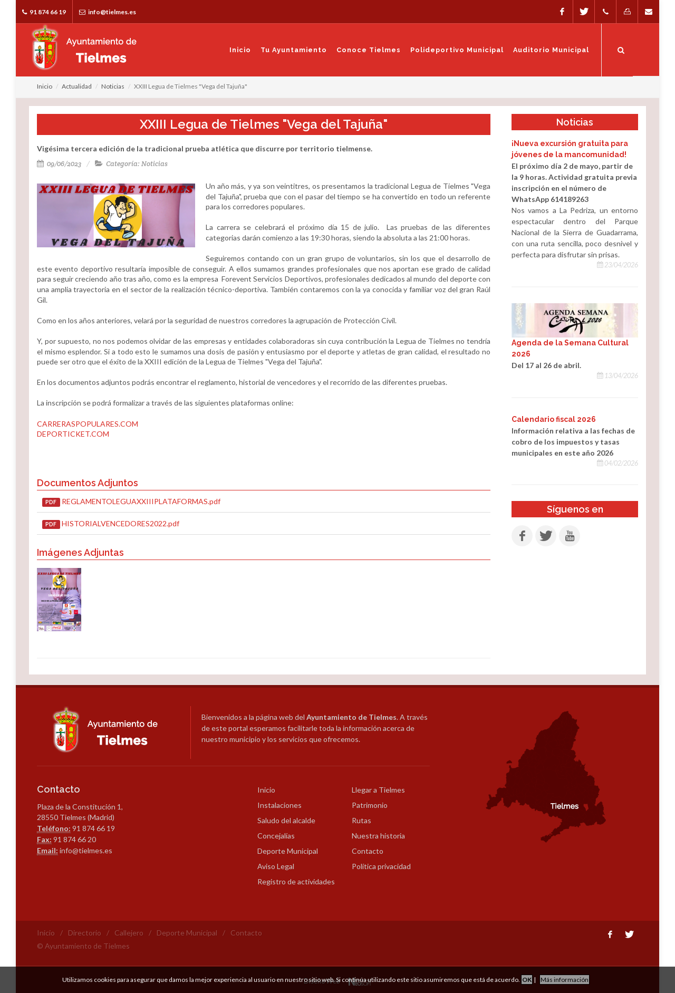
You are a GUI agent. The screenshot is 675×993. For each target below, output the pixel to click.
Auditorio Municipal (551, 50)
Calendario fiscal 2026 (554, 419)
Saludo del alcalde (286, 820)
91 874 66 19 (44, 12)
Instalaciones (279, 805)
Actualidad (77, 86)
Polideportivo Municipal (457, 50)
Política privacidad (381, 866)
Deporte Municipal (287, 850)
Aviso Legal (275, 866)
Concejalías (276, 835)
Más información (565, 980)
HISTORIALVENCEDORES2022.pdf (110, 524)
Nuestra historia (378, 835)
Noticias (112, 86)
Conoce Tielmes (368, 50)
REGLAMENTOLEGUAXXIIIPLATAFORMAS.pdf (131, 502)
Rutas (361, 820)
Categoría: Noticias (131, 163)
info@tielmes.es (107, 12)
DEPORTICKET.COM (73, 433)
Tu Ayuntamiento (294, 50)
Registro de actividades (296, 881)
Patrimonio (370, 805)
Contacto (367, 850)
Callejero (128, 932)
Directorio (84, 932)
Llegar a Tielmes (378, 789)
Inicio (240, 50)
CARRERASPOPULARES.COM (87, 423)
